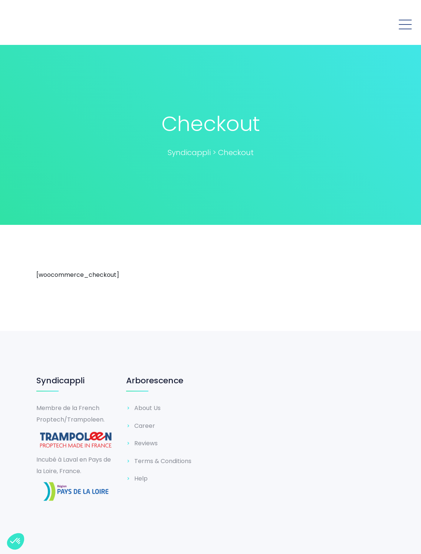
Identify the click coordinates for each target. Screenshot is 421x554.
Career (144, 426)
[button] (311, 23)
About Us (147, 408)
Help (141, 478)
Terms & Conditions (162, 461)
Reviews (146, 443)
